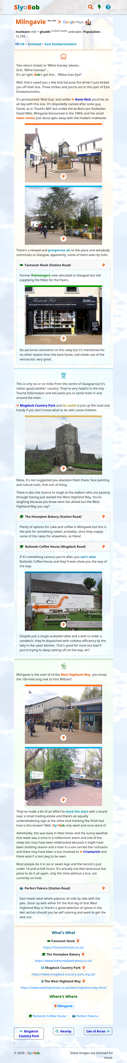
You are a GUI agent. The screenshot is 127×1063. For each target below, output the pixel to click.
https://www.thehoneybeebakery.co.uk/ (63, 961)
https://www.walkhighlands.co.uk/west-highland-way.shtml (64, 987)
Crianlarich (91, 852)
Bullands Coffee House (49, 1016)
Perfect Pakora (87, 1016)
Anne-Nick (83, 99)
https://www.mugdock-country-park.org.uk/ (63, 974)
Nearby (65, 1031)
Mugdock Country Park (37, 405)
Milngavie (65, 1006)
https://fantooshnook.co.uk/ (63, 947)
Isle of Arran (95, 1031)
